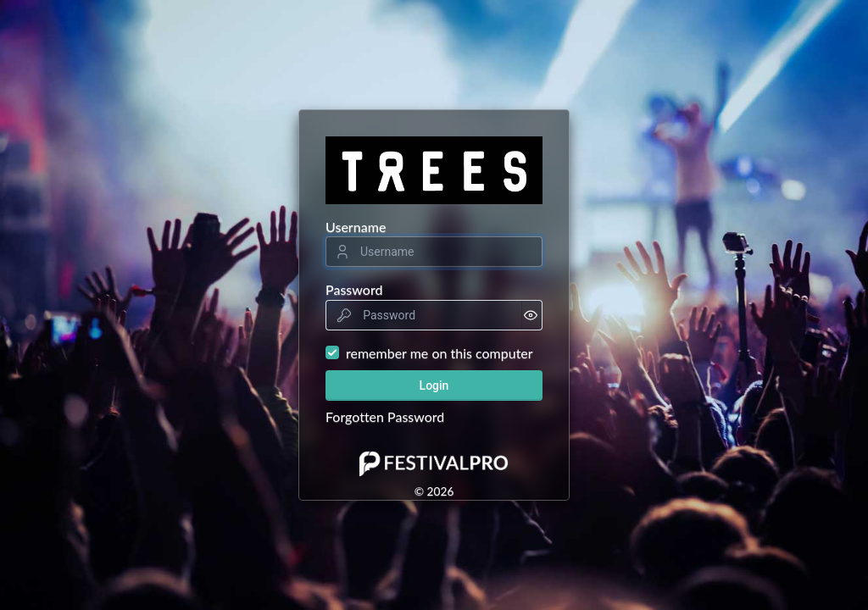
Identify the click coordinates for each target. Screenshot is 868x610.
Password (354, 289)
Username (356, 227)
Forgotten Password (385, 416)
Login (434, 385)
